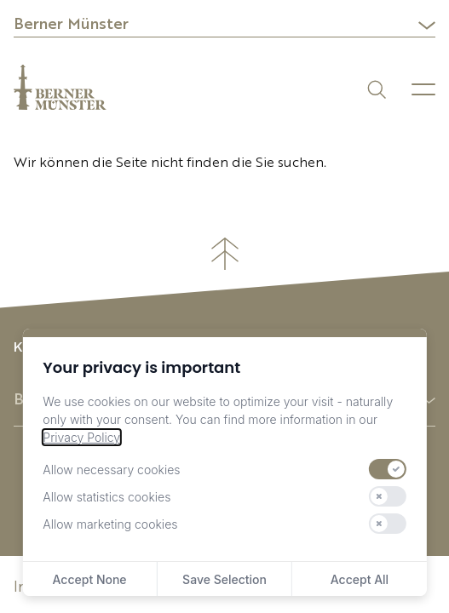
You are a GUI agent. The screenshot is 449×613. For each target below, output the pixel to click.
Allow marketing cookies (110, 524)
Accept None (90, 579)
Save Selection (224, 579)
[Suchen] (375, 88)
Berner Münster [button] (71, 24)
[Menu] (423, 89)
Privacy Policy (81, 437)
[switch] (387, 469)
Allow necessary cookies (111, 469)
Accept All (360, 579)
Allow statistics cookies (106, 497)
